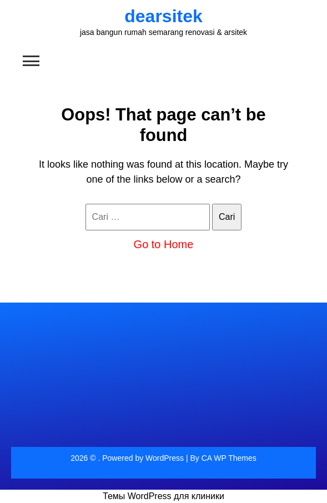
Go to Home (164, 244)
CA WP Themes (229, 458)
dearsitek (163, 16)
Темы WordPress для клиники (163, 496)
